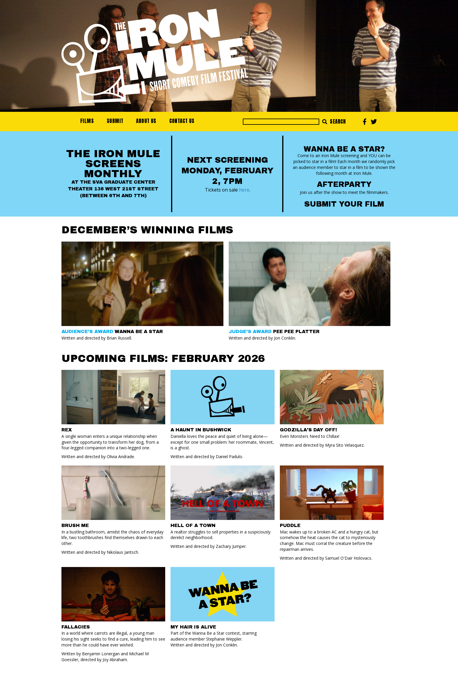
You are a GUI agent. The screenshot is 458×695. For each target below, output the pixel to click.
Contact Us (182, 121)
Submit (115, 121)
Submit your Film (344, 204)
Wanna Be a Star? (344, 149)
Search (334, 121)
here (244, 190)
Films (87, 121)
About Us (146, 121)
